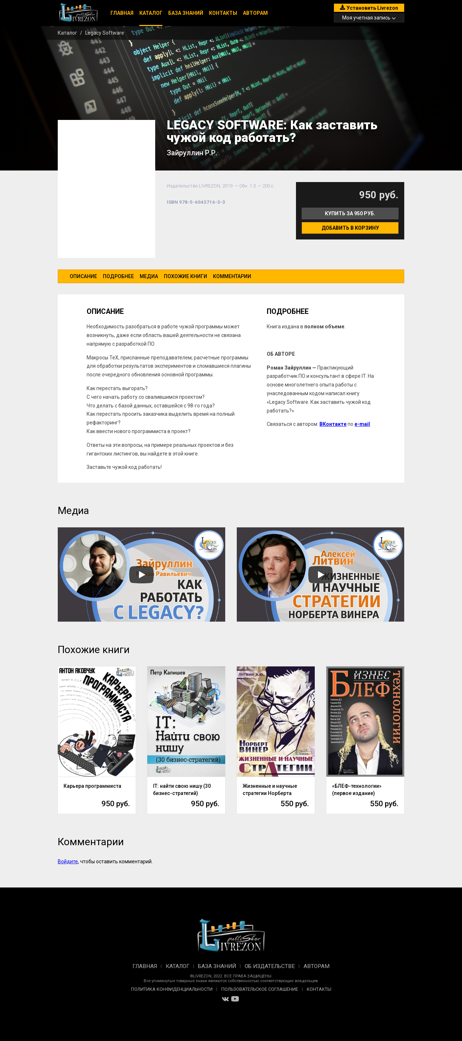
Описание (83, 276)
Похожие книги (185, 276)
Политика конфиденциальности (172, 989)
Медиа (149, 276)
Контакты (223, 13)
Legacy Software (104, 33)
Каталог (150, 13)
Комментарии (232, 276)
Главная (122, 13)
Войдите (68, 861)
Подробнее (118, 276)
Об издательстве (270, 966)
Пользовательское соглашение (259, 989)
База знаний (185, 13)
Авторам (255, 13)
